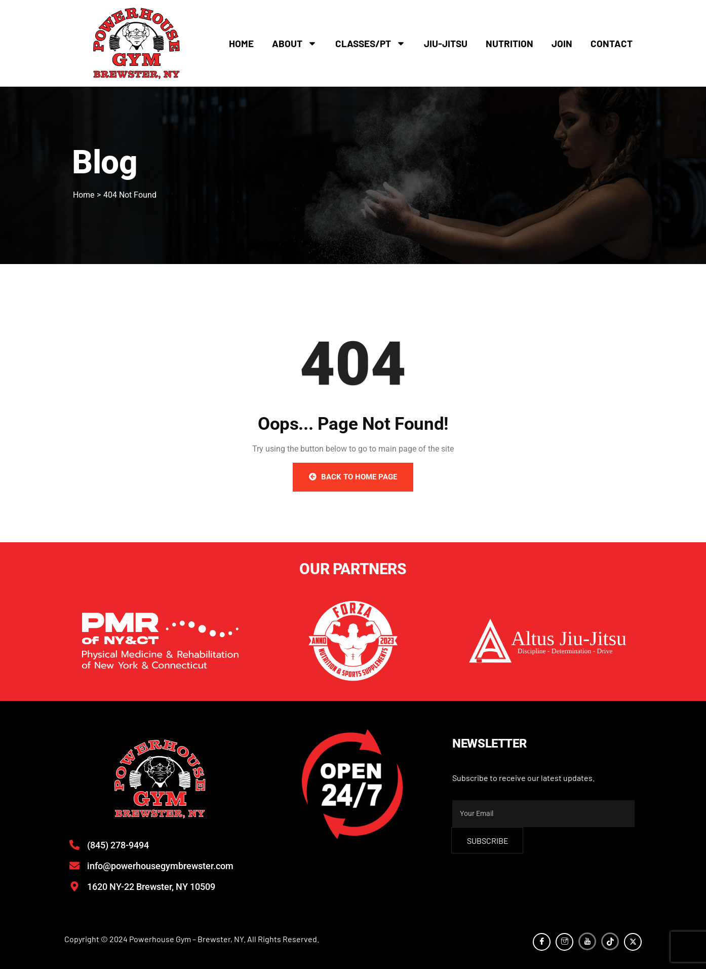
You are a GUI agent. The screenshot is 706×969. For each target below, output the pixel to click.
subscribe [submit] (487, 840)
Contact (612, 43)
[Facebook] (542, 942)
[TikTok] (610, 941)
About (294, 43)
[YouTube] (587, 941)
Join (562, 43)
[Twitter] (633, 942)
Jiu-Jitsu (445, 43)
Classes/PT (370, 43)
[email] (543, 813)
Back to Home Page (353, 476)
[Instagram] (564, 942)
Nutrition (509, 43)
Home (241, 43)
